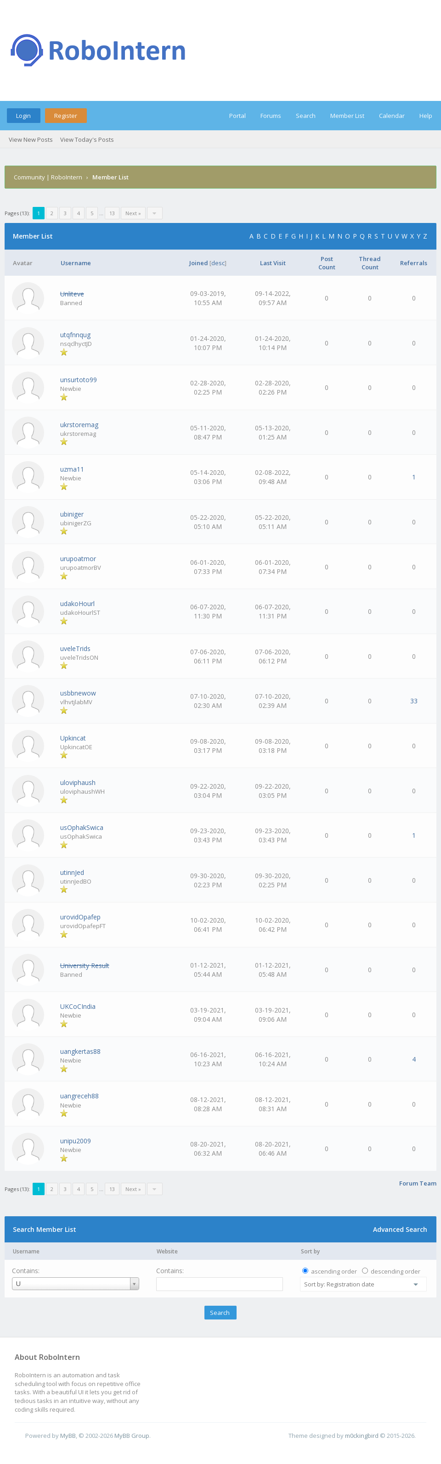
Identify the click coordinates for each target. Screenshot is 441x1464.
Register (65, 115)
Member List (347, 115)
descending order (395, 1271)
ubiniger (72, 514)
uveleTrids (75, 648)
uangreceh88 (79, 1095)
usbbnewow (78, 693)
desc (218, 263)
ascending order (334, 1271)
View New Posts (31, 139)
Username (26, 1251)
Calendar (392, 115)
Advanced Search (400, 1229)
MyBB (68, 1435)
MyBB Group (131, 1435)
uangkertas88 (80, 1051)
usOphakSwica (81, 827)
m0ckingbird (362, 1435)
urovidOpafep (80, 917)
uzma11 (72, 469)
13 (112, 213)
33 (414, 700)
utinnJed (72, 872)
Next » (133, 213)
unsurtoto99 (78, 379)
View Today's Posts (87, 139)
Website (167, 1251)
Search (306, 115)
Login (23, 115)
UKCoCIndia (78, 1006)
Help (425, 115)
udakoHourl (77, 603)
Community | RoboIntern (48, 177)
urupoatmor (78, 558)
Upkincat (73, 738)
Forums (270, 115)
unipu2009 (75, 1140)
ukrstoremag (79, 424)
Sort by (310, 1251)
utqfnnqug (75, 334)
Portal (237, 115)
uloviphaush (78, 782)
